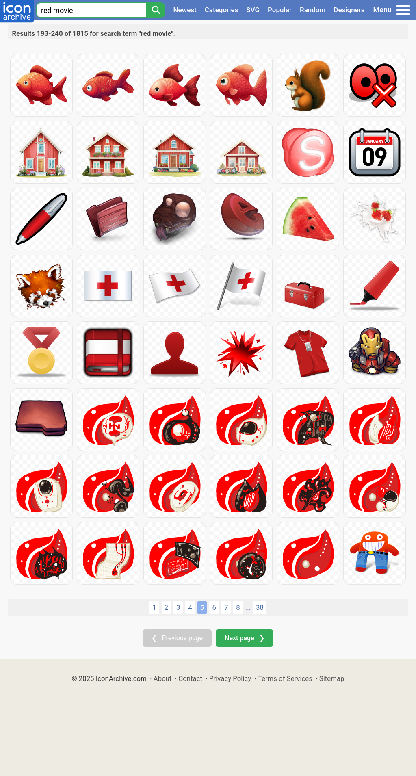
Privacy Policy (230, 678)
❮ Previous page (177, 638)
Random (312, 10)
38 (260, 607)
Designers (349, 10)
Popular (280, 10)
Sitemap (331, 678)
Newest (184, 10)
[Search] (155, 10)
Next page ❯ (244, 638)
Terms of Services (285, 678)
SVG (253, 10)
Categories (221, 10)
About (163, 678)
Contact (190, 678)
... (248, 608)
